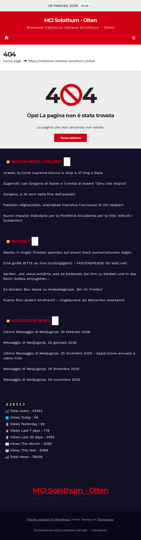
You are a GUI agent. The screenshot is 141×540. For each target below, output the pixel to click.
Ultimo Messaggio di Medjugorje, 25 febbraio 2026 (46, 332)
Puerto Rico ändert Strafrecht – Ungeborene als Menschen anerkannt (64, 300)
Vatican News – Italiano (36, 161)
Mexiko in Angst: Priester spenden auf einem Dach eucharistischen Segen (67, 252)
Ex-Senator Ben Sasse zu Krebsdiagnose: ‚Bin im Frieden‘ (53, 289)
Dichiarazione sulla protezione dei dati (60, 530)
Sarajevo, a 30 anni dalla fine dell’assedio (39, 194)
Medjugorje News (30, 320)
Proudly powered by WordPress (49, 519)
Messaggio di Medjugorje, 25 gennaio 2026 (40, 342)
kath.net (20, 241)
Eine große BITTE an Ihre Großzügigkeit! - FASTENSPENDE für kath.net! (65, 263)
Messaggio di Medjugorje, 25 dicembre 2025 (41, 369)
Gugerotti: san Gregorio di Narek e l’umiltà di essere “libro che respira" (65, 183)
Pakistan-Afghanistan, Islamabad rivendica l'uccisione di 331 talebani (63, 205)
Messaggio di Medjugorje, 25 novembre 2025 (41, 379)
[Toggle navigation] (134, 38)
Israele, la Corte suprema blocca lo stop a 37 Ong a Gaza (53, 173)
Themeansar (105, 519)
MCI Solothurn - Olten (70, 20)
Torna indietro (70, 138)
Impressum (99, 530)
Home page (12, 61)
